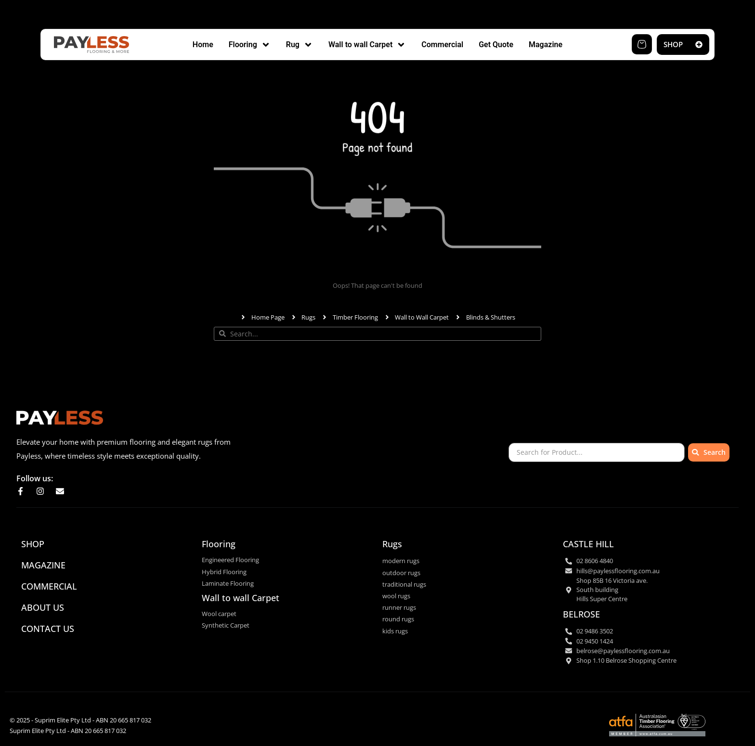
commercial (49, 586)
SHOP (32, 544)
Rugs (392, 544)
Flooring (218, 544)
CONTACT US (47, 628)
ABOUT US (42, 607)
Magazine (43, 565)
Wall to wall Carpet (240, 598)
